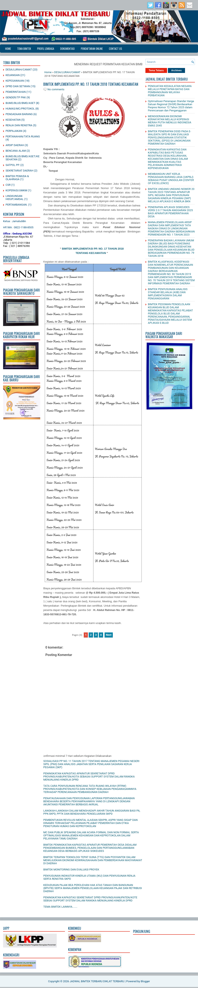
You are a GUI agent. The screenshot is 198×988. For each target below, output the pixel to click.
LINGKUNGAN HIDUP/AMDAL (15, 197)
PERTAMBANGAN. (16, 204)
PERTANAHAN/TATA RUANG (23, 136)
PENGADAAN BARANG (19, 114)
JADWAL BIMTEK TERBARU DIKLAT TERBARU (97, 981)
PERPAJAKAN (14, 130)
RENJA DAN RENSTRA (19, 125)
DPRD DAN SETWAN (18, 86)
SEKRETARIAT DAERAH (19, 170)
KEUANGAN (13, 75)
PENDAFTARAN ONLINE (92, 48)
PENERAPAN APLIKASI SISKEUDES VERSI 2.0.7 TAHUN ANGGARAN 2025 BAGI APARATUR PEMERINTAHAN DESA (170, 212)
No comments (55, 89)
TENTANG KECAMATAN (90, 253)
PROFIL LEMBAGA (45, 48)
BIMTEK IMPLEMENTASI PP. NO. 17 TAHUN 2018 (93, 248)
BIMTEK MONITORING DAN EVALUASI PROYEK (71, 869)
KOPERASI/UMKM (16, 190)
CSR (8, 184)
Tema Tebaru (156, 70)
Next (108, 634)
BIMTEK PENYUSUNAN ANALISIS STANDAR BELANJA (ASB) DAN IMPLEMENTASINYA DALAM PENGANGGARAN (167, 294)
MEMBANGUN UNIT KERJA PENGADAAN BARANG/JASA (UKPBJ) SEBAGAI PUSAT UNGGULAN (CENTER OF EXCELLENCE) (171, 178)
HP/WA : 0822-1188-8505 (18, 227)
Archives (176, 70)
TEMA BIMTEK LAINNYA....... (60, 906)
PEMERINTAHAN (16, 91)
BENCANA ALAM (16, 150)
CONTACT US (115, 48)
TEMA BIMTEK (24, 48)
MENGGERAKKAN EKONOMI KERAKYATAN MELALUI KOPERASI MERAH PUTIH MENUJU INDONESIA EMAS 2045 (169, 121)
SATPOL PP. (13, 165)
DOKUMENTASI (67, 48)
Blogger (145, 981)
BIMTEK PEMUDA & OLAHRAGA (17, 178)
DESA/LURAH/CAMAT (19, 69)
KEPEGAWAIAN (15, 80)
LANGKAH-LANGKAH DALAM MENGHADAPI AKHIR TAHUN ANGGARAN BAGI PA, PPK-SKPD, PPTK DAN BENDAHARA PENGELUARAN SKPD (91, 812)
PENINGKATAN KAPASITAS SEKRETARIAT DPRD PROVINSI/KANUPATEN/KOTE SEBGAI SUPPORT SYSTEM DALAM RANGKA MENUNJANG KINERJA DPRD (90, 899)
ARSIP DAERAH (15, 145)
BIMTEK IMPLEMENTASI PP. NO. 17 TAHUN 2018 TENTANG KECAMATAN (90, 84)
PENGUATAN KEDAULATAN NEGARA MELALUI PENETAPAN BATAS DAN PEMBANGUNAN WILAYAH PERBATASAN (170, 91)
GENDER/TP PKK (16, 97)
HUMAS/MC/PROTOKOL (20, 108)
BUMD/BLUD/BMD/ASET (20, 103)
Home (8, 48)
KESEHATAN (13, 119)
